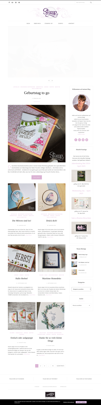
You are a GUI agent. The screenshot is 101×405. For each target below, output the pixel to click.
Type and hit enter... (80, 2)
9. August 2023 (50, 345)
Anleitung (43, 332)
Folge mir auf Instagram (84, 379)
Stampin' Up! (49, 23)
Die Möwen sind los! (21, 220)
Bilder (41, 275)
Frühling (46, 215)
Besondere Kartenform (28, 86)
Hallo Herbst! (22, 278)
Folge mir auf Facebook (16, 379)
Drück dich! (51, 220)
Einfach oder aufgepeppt (22, 338)
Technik (21, 334)
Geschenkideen (53, 275)
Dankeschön (41, 334)
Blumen (12, 332)
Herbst (22, 275)
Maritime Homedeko (51, 278)
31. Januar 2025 (21, 225)
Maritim (57, 86)
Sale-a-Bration (36, 88)
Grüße (46, 86)
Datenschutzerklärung (50, 386)
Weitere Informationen (68, 402)
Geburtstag (39, 86)
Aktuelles (16, 86)
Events (60, 23)
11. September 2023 (21, 283)
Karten (52, 86)
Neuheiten (60, 334)
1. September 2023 (51, 283)
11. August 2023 (21, 342)
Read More (29, 235)
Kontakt (71, 23)
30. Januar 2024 (51, 225)
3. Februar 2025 (36, 98)
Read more (36, 177)
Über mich (37, 23)
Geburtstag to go (36, 93)
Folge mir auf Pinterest (50, 379)
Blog (28, 23)
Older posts (60, 365)
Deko (46, 275)
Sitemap (37, 386)
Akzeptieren (81, 402)
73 (53, 365)
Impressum (63, 386)
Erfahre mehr (81, 134)
